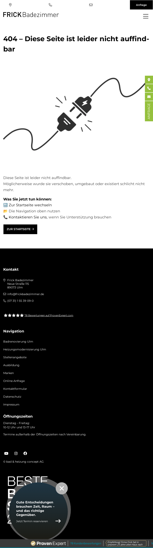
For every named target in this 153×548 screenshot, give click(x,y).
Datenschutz (12, 396)
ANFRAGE (149, 111)
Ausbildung (11, 365)
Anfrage (141, 4)
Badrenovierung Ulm (18, 341)
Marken (8, 373)
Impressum (11, 404)
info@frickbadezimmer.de (90, 4)
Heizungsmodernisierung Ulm (24, 349)
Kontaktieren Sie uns (28, 217)
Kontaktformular (15, 389)
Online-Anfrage (14, 381)
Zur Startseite (19, 229)
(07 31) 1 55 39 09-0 (50, 4)
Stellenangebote (15, 357)
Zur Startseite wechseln (30, 205)
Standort (10, 4)
